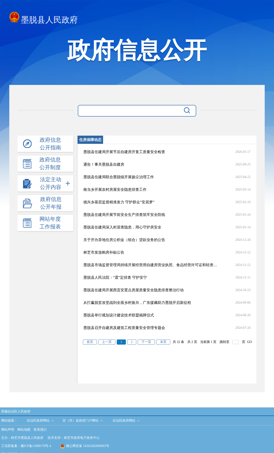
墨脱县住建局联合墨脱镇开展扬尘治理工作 (118, 177)
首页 (90, 342)
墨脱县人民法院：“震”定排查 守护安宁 (115, 277)
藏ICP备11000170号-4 (36, 446)
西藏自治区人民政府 (15, 411)
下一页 (146, 342)
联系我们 (40, 429)
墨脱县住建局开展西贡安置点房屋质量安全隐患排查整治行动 (133, 290)
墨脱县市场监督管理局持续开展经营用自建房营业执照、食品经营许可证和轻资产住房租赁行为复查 (150, 265)
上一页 (107, 342)
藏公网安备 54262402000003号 (84, 446)
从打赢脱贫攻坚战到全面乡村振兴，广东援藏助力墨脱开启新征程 (137, 303)
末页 (163, 342)
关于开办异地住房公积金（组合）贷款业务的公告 (124, 240)
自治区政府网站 (38, 420)
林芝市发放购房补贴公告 (103, 252)
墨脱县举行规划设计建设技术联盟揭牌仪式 (118, 315)
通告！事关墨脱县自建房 (103, 164)
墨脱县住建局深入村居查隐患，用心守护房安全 (122, 227)
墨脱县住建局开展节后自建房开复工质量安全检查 (124, 152)
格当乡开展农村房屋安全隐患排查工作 (115, 189)
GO (249, 342)
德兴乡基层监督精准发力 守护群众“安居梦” (118, 202)
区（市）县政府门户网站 (80, 420)
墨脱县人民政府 (43, 18)
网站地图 (23, 429)
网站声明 (7, 429)
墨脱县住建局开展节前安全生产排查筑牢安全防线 (124, 215)
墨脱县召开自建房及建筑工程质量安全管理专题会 (124, 328)
